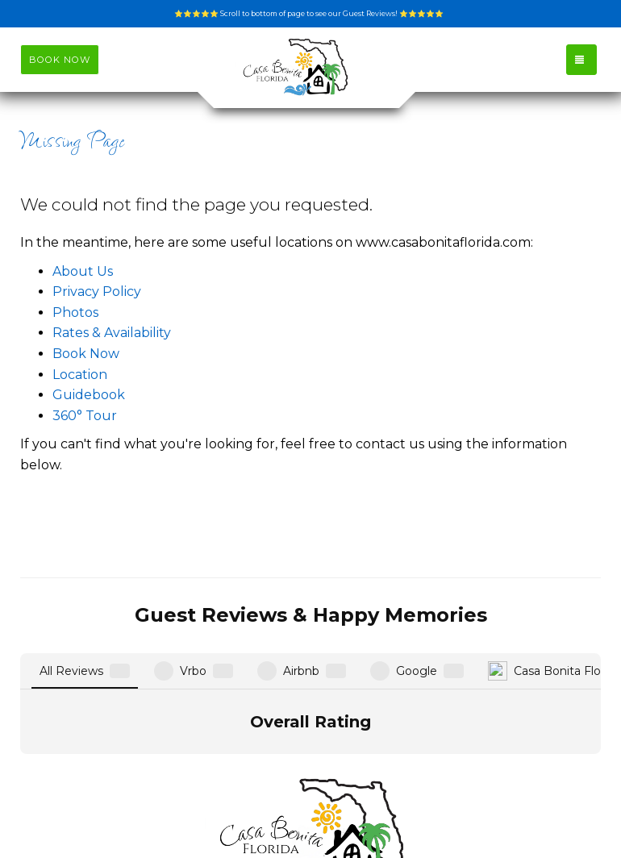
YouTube (499, 808)
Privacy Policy (96, 291)
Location (79, 374)
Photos (75, 312)
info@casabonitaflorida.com (310, 767)
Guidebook (88, 394)
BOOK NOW (59, 59)
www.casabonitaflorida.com (175, 808)
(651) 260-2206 (310, 787)
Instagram (409, 808)
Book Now (85, 353)
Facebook (317, 808)
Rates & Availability (111, 332)
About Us (82, 271)
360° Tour (84, 415)
